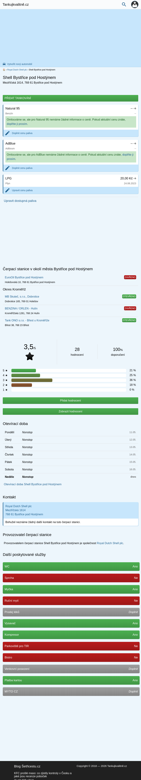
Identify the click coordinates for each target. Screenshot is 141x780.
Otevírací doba (15, 424)
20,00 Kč (128, 178)
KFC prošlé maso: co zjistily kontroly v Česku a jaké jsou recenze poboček (43, 775)
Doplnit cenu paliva (22, 133)
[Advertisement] (70, 35)
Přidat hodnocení (70, 400)
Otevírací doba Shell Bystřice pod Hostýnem (33, 484)
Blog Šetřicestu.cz (27, 766)
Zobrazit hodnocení (70, 411)
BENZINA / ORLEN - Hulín (21, 308)
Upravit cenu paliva (22, 190)
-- (133, 108)
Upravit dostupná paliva (20, 201)
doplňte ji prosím (17, 123)
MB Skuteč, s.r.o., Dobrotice (22, 296)
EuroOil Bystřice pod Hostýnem (24, 277)
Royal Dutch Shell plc (17, 70)
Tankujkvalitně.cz (16, 4)
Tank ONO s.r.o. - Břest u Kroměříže (27, 320)
